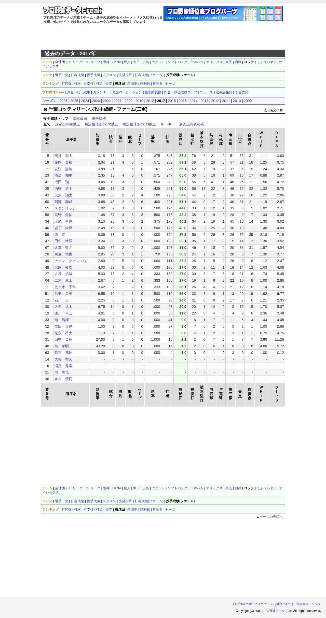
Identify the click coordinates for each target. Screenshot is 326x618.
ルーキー (168, 124)
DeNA (116, 62)
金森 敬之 (63, 248)
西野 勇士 (63, 188)
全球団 (60, 62)
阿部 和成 (63, 202)
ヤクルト (158, 62)
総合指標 (99, 119)
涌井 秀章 (63, 366)
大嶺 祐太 (63, 307)
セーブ (170, 83)
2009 (248, 101)
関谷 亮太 (63, 156)
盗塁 (108, 83)
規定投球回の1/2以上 (101, 124)
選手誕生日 (224, 92)
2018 (150, 101)
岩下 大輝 (63, 228)
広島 (145, 62)
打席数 (67, 83)
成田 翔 (62, 182)
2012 (215, 101)
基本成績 (80, 119)
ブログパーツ (263, 604)
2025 (74, 101)
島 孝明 (62, 346)
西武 (238, 62)
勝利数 (145, 83)
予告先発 (241, 92)
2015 (183, 101)
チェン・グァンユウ (71, 261)
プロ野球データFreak (278, 611)
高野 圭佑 (63, 215)
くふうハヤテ (267, 62)
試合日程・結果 (78, 92)
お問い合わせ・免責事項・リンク (298, 604)
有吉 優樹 (63, 379)
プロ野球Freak (242, 604)
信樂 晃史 (63, 294)
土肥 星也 (63, 221)
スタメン (109, 75)
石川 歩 (62, 300)
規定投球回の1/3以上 (139, 124)
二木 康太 (63, 280)
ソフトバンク (177, 62)
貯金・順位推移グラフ (180, 92)
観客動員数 (153, 92)
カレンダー (101, 92)
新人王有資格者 (191, 124)
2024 (85, 101)
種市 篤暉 (63, 353)
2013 (204, 101)
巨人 (127, 62)
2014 (193, 101)
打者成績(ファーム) (149, 75)
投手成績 (93, 75)
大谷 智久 (63, 359)
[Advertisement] (163, 36)
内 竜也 (62, 372)
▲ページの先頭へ (269, 517)
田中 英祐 (63, 339)
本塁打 (88, 83)
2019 (139, 101)
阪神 (106, 62)
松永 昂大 (63, 333)
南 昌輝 (62, 320)
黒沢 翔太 (63, 195)
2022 (107, 101)
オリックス (214, 62)
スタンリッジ (65, 208)
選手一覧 (61, 75)
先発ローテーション (127, 92)
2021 (117, 101)
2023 (96, 101)
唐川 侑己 (63, 313)
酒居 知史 (63, 175)
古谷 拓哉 (63, 274)
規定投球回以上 (67, 124)
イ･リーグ (75, 62)
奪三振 (157, 83)
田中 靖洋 (63, 241)
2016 (172, 101)
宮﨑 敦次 (63, 267)
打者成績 (77, 75)
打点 (99, 83)
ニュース (206, 92)
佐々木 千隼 (65, 287)
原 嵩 (60, 235)
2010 (237, 101)
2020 (128, 101)
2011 (226, 101)
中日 (136, 62)
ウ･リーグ (92, 62)
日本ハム (196, 62)
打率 (77, 83)
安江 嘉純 (63, 169)
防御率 (132, 83)
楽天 (228, 62)
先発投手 (125, 75)
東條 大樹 (63, 254)
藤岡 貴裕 (63, 162)
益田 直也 (63, 326)
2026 (63, 101)
